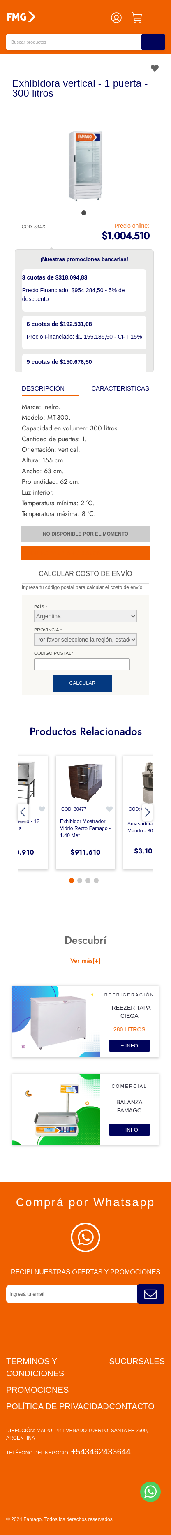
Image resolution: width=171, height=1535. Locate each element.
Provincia (46, 629)
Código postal (53, 653)
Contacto (131, 1406)
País (39, 606)
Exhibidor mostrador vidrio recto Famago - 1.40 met (85, 828)
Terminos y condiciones (35, 1367)
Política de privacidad (57, 1406)
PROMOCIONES (37, 1389)
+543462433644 (101, 1451)
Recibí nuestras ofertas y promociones (85, 1272)
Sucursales (137, 1361)
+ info (129, 1046)
